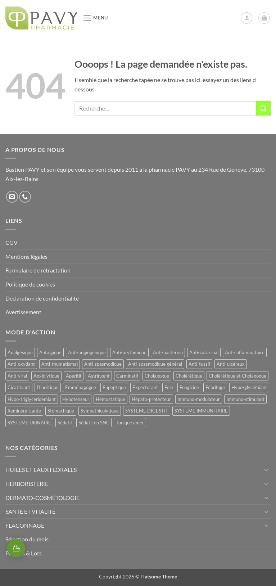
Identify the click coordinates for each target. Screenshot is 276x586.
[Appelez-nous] (25, 197)
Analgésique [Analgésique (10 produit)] (20, 352)
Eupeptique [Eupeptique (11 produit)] (114, 387)
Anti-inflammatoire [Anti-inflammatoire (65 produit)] (244, 352)
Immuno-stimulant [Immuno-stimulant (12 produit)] (245, 399)
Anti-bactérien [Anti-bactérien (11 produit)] (168, 352)
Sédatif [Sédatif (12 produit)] (65, 422)
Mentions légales (26, 256)
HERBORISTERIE (26, 483)
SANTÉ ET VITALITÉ (30, 511)
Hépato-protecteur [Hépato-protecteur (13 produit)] (151, 399)
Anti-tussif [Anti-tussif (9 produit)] (199, 364)
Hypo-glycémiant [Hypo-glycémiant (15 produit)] (249, 387)
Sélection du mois (27, 539)
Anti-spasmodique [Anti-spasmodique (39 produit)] (103, 364)
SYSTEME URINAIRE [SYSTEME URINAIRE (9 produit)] (29, 422)
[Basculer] (266, 469)
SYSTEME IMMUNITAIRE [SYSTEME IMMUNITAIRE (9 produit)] (201, 411)
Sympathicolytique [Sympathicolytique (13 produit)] (100, 411)
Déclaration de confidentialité (42, 298)
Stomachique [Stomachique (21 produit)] (60, 411)
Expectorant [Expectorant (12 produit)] (145, 387)
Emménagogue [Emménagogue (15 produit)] (80, 387)
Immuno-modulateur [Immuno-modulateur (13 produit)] (198, 399)
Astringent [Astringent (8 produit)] (99, 376)
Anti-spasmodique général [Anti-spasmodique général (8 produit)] (155, 364)
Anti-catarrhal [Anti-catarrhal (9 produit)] (203, 352)
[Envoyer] (263, 108)
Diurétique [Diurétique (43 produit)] (48, 387)
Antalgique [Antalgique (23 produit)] (50, 352)
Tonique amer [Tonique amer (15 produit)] (130, 422)
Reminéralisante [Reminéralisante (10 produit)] (24, 411)
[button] (95, 18)
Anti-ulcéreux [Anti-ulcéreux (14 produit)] (231, 364)
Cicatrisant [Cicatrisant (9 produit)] (19, 387)
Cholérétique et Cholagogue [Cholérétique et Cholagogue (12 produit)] (237, 376)
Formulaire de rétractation (38, 270)
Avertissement (23, 311)
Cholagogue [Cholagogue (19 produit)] (157, 376)
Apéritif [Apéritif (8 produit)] (73, 376)
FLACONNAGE (24, 525)
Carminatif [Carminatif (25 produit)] (127, 376)
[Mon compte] (246, 18)
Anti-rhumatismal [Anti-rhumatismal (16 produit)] (59, 364)
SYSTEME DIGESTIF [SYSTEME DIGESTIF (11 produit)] (146, 411)
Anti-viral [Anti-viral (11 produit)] (17, 376)
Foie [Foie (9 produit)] (168, 387)
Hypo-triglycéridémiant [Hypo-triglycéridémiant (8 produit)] (32, 399)
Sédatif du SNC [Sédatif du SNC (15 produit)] (93, 422)
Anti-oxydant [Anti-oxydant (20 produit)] (21, 364)
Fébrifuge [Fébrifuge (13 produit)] (215, 387)
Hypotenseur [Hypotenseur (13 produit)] (75, 399)
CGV (11, 242)
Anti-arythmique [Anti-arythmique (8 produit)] (129, 352)
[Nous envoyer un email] (12, 197)
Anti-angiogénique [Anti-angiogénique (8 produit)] (87, 352)
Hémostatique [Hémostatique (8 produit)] (110, 399)
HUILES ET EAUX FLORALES (41, 469)
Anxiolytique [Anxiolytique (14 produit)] (46, 376)
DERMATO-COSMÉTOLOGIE (42, 497)
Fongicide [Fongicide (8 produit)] (189, 387)
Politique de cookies (30, 284)
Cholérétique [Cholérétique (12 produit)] (189, 376)
